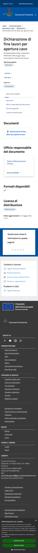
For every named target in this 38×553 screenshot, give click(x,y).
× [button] (35, 520)
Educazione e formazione (13, 408)
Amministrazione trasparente (15, 510)
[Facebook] (5, 341)
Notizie (7, 431)
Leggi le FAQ (9, 490)
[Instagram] (15, 341)
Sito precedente (10, 500)
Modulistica (21, 28)
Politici (7, 363)
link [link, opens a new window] (8, 536)
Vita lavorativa (10, 386)
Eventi (7, 450)
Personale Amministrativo (14, 366)
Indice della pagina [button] (13, 94)
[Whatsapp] (21, 341)
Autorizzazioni (9, 421)
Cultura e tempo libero (12, 382)
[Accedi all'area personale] (25, 4)
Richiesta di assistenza (12, 497)
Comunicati (8, 434)
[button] (19, 550)
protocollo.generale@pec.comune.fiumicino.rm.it (18, 475)
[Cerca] (35, 15)
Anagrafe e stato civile (12, 379)
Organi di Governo (11, 350)
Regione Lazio (8, 3)
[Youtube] (10, 341)
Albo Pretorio (9, 513)
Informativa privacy (11, 516)
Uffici (6, 356)
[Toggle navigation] (4, 14)
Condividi (8, 73)
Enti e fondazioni (10, 360)
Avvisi (7, 437)
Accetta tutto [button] (19, 541)
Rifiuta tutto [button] (19, 545)
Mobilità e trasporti (11, 398)
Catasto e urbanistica (12, 392)
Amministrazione (15, 26)
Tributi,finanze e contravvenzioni (16, 411)
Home (4, 26)
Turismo (7, 395)
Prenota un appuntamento (14, 487)
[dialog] (19, 535)
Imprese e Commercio (12, 389)
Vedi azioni (8, 77)
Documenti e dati (8, 28)
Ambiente (8, 415)
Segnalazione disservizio (13, 494)
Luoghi (7, 447)
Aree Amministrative (12, 353)
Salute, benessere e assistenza (15, 418)
